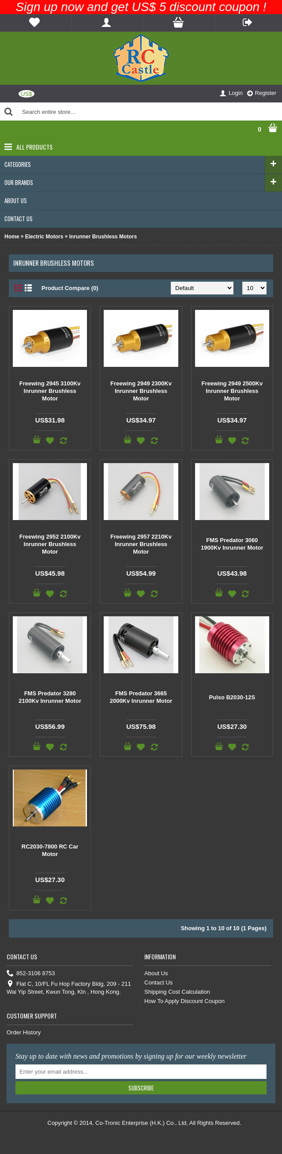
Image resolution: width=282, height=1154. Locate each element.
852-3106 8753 (31, 973)
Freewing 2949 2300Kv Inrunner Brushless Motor (141, 391)
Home (11, 237)
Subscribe (141, 1087)
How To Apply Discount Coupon (184, 1001)
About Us (156, 973)
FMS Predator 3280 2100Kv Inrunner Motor (50, 697)
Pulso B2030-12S (232, 697)
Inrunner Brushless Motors (103, 237)
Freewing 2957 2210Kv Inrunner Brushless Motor (141, 544)
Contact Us (158, 982)
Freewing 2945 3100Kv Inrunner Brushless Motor (50, 391)
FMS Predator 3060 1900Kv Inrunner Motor (232, 544)
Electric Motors (44, 237)
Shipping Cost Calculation (177, 991)
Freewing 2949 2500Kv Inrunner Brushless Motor (232, 391)
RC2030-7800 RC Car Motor (50, 850)
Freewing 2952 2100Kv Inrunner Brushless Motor (50, 544)
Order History (24, 1032)
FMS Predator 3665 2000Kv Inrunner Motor (141, 697)
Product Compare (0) (69, 288)
